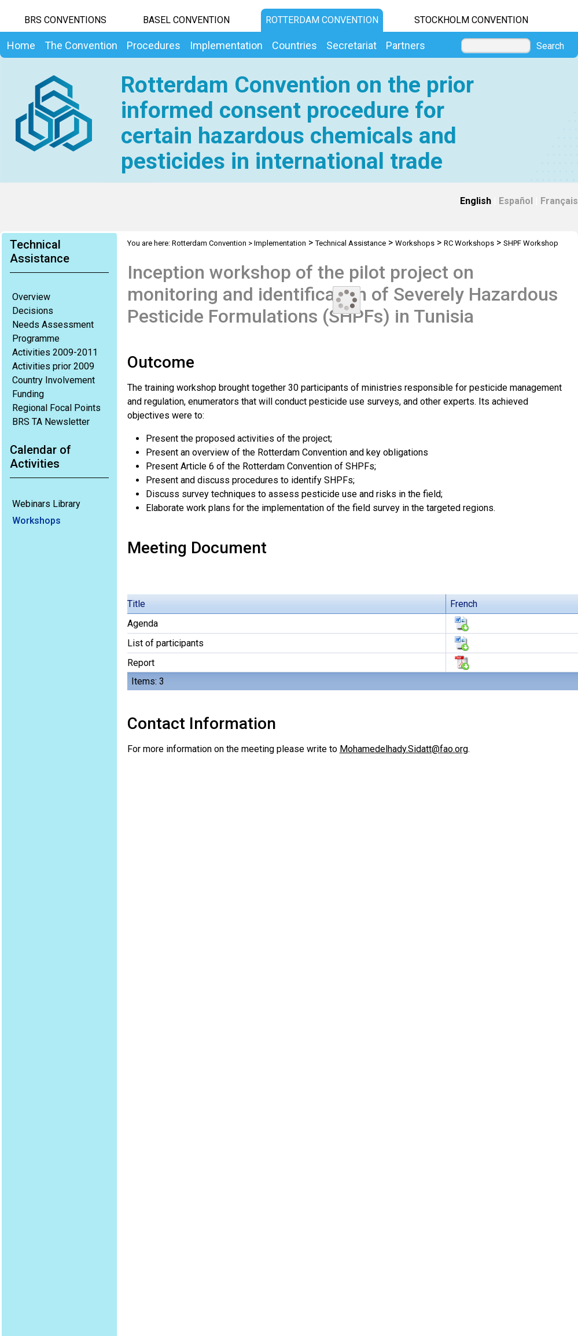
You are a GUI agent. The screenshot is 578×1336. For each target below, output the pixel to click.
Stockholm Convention (471, 19)
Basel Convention (186, 19)
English (475, 200)
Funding (28, 393)
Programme (36, 338)
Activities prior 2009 (53, 366)
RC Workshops (469, 243)
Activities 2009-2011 (55, 352)
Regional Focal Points (56, 407)
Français (559, 200)
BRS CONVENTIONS (65, 19)
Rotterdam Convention (322, 19)
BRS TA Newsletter (51, 421)
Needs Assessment (53, 324)
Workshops (36, 520)
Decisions (32, 310)
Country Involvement (53, 380)
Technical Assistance (350, 243)
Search (550, 46)
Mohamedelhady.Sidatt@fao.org (404, 748)
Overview (31, 296)
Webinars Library (46, 503)
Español (516, 200)
